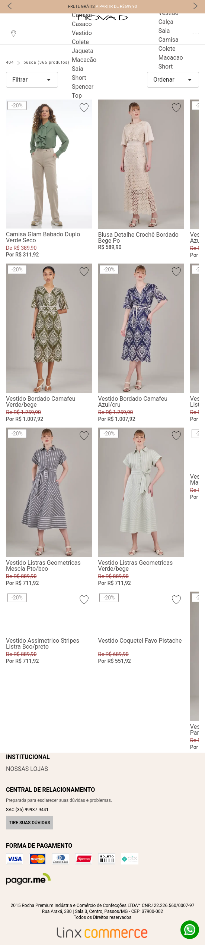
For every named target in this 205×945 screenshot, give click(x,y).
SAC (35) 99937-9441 (27, 809)
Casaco (82, 24)
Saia (77, 68)
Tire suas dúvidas (29, 822)
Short (79, 77)
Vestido (82, 33)
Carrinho (198, 33)
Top (77, 95)
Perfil (192, 33)
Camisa (82, 15)
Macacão (84, 59)
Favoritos (195, 33)
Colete (80, 41)
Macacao (170, 57)
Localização (13, 33)
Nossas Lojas (27, 768)
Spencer (82, 86)
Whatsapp (189, 929)
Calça (165, 21)
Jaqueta (82, 50)
